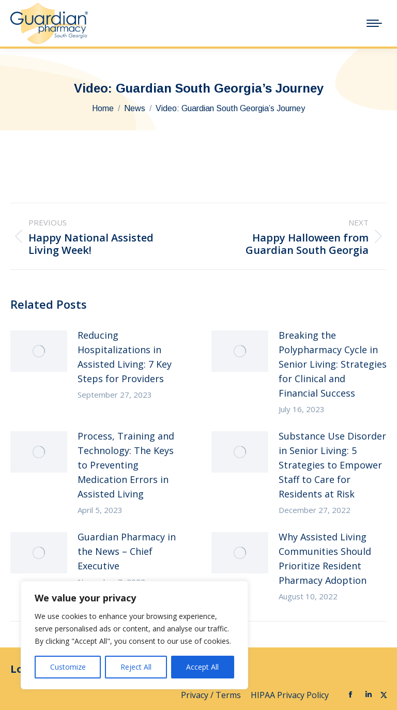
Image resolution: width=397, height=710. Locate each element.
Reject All (135, 667)
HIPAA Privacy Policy (291, 695)
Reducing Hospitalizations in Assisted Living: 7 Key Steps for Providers (125, 357)
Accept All (202, 667)
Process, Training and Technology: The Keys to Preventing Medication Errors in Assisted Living (126, 465)
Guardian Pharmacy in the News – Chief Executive (127, 551)
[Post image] (38, 351)
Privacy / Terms (212, 695)
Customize (68, 667)
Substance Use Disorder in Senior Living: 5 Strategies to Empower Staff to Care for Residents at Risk (332, 465)
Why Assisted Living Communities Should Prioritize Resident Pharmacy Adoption (325, 558)
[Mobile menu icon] (374, 23)
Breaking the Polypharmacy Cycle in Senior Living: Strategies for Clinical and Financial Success (333, 364)
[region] (134, 635)
